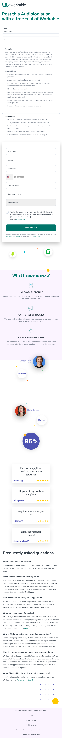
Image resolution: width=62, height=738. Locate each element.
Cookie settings (31, 725)
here (26, 628)
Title (5, 29)
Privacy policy (31, 720)
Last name (11, 160)
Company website (14, 194)
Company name (13, 186)
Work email (12, 169)
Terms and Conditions (13, 236)
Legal (31, 715)
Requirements (10, 116)
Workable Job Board (25, 680)
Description (9, 49)
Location (7, 40)
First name (12, 152)
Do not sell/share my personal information (31, 730)
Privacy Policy (37, 236)
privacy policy (20, 219)
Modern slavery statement (31, 735)
